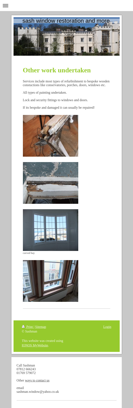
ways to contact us (37, 380)
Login (107, 327)
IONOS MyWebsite (35, 345)
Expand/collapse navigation (66, 5)
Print (28, 327)
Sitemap (40, 327)
